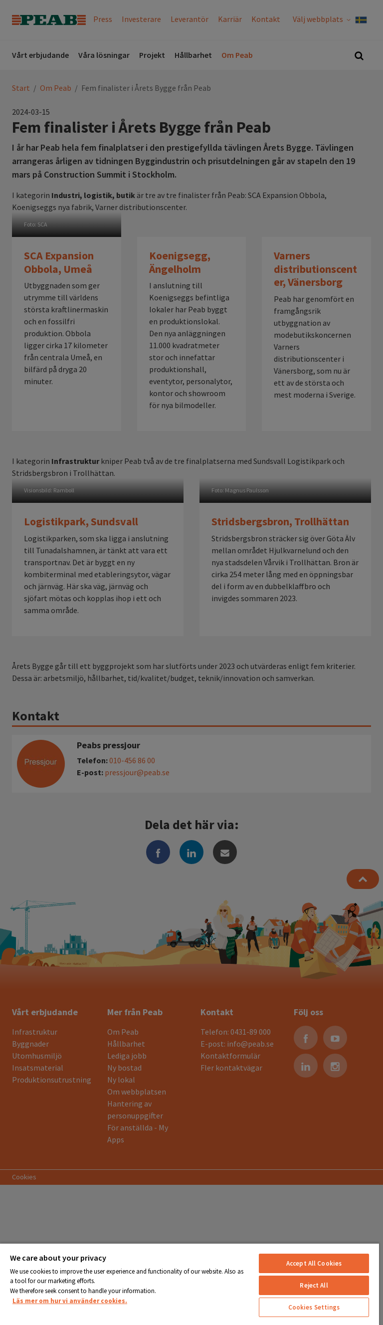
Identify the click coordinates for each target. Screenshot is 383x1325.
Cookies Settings (314, 1307)
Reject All (314, 1285)
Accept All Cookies (314, 1263)
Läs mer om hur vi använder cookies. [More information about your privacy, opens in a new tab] (69, 1301)
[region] (189, 1284)
